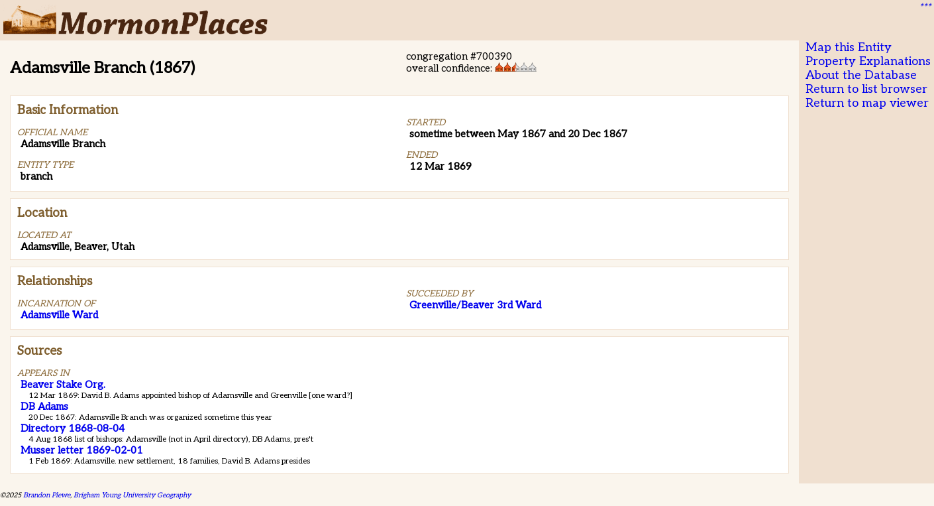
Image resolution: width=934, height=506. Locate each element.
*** (925, 7)
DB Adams (44, 406)
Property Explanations (868, 61)
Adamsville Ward (59, 315)
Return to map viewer (867, 103)
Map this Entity (848, 47)
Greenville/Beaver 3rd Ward (475, 305)
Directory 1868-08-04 (73, 428)
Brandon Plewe (46, 495)
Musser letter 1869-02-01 (82, 450)
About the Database (861, 75)
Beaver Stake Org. (63, 385)
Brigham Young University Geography (132, 495)
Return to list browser (866, 89)
